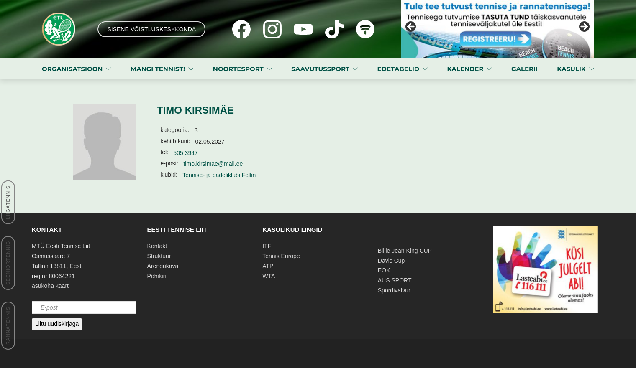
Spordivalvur (394, 290)
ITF (266, 246)
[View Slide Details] (497, 29)
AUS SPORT (395, 280)
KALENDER (465, 69)
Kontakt (157, 246)
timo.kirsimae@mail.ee (213, 163)
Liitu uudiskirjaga (57, 323)
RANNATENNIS (7, 326)
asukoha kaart (50, 285)
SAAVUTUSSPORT (320, 69)
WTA (268, 276)
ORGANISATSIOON (72, 69)
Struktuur (159, 256)
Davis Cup (391, 260)
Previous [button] (411, 27)
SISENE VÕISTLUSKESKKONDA (151, 29)
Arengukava (163, 266)
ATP (267, 266)
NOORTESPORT (238, 69)
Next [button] (583, 27)
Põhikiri (157, 276)
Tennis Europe (281, 256)
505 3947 (185, 153)
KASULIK (571, 69)
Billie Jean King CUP (405, 250)
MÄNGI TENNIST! (158, 69)
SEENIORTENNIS (7, 263)
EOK (384, 270)
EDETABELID (398, 69)
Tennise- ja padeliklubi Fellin (219, 175)
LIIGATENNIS (7, 202)
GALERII (524, 69)
